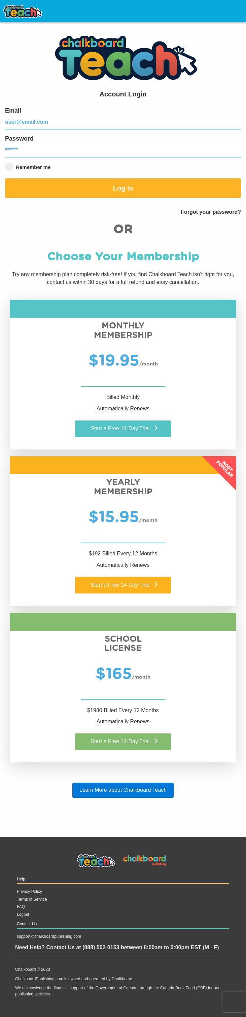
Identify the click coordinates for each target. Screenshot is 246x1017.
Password (123, 146)
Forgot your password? (211, 212)
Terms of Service (32, 899)
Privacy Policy (29, 891)
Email (123, 118)
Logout (23, 914)
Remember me (28, 167)
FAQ (21, 906)
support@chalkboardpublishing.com (49, 936)
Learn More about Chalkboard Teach (123, 790)
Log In (123, 188)
